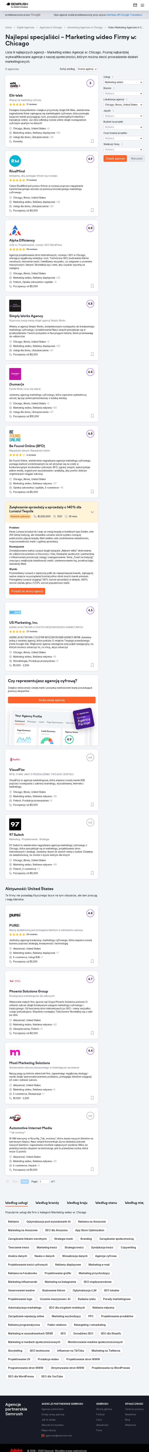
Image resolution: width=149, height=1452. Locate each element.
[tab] (16, 1203)
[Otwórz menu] (142, 5)
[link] (135, 5)
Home (8, 27)
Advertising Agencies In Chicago (85, 27)
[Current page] (44, 1181)
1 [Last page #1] (54, 1181)
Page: (34, 1181)
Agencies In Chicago (51, 27)
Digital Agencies (25, 27)
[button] (87, 69)
